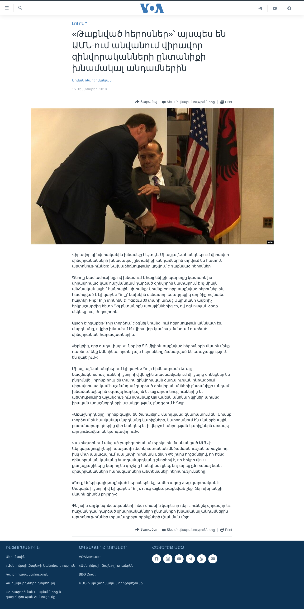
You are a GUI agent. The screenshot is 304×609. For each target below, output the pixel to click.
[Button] (146, 102)
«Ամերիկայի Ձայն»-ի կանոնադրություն (40, 565)
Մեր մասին (15, 557)
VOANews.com (90, 557)
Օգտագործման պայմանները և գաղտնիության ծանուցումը (34, 594)
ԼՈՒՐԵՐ (79, 24)
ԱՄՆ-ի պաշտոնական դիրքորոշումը (111, 583)
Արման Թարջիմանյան (92, 80)
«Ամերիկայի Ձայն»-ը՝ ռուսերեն (106, 565)
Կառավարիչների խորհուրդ (30, 583)
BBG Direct (87, 574)
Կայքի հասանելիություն (27, 574)
